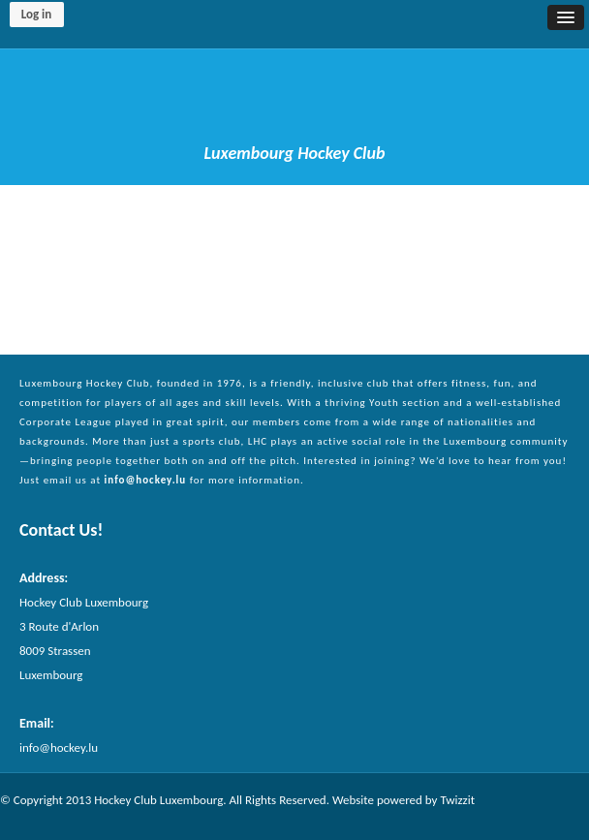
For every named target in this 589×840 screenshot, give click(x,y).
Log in (36, 14)
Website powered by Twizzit (403, 800)
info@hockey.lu (146, 480)
